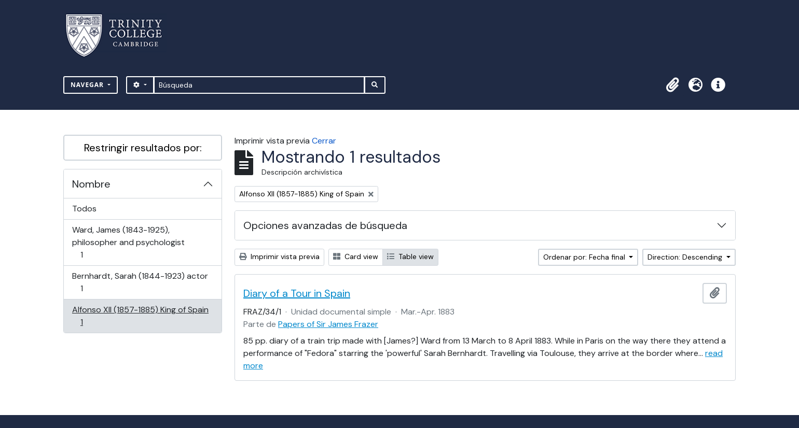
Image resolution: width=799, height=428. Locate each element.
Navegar (88, 84)
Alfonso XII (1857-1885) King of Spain (140, 316)
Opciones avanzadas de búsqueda (325, 225)
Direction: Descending (686, 257)
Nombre (91, 184)
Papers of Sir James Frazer (328, 324)
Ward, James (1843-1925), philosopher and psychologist (128, 242)
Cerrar (324, 140)
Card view (355, 256)
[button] (672, 85)
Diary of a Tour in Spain (296, 293)
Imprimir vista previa (279, 256)
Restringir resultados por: (143, 147)
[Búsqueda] (259, 85)
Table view (410, 256)
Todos (84, 208)
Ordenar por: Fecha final (585, 257)
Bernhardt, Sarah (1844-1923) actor (140, 282)
